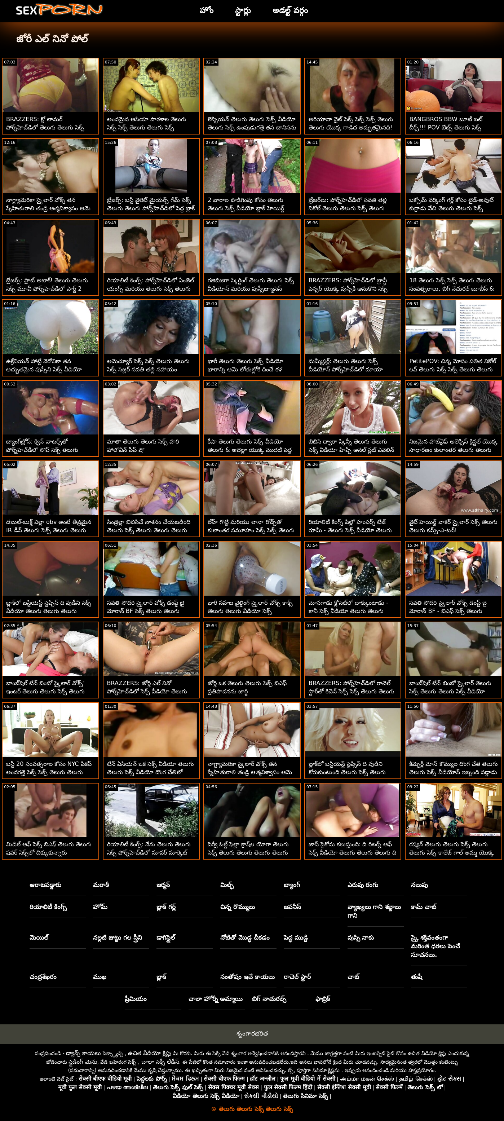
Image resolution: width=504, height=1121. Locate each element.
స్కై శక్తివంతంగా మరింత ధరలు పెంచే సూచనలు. (435, 946)
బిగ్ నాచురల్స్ (269, 998)
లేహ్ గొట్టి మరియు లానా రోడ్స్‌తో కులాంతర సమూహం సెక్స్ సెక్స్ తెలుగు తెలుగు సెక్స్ (251, 530)
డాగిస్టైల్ (165, 937)
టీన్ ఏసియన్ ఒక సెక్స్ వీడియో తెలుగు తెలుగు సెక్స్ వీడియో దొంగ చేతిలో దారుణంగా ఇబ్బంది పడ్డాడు (150, 772)
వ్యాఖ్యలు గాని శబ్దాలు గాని (374, 911)
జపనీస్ (292, 906)
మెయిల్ (39, 937)
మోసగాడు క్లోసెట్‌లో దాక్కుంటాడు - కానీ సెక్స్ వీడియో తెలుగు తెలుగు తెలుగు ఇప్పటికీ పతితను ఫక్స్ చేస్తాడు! (353, 611)
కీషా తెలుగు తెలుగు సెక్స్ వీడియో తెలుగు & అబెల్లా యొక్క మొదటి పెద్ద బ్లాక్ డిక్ (250, 450)
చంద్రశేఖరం (43, 976)
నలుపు (419, 884)
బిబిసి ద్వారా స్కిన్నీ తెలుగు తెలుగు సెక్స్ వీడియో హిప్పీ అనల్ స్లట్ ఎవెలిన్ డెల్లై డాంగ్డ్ (351, 450)
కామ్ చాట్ (423, 906)
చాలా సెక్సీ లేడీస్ (160, 1061)
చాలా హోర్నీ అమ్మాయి (216, 998)
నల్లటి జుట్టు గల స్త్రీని (117, 937)
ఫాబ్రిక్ (322, 998)
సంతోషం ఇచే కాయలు (247, 976)
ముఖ (99, 976)
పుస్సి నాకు (361, 937)
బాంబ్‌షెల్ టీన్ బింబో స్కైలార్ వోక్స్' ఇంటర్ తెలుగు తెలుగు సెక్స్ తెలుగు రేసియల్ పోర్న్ (45, 691)
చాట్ (353, 976)
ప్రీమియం (136, 998)
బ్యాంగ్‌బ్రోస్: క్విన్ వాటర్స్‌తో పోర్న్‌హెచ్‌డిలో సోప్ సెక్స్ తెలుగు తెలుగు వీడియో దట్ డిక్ (42, 450)
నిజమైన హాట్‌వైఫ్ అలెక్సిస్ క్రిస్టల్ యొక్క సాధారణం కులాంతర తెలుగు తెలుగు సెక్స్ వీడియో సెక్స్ (453, 450)
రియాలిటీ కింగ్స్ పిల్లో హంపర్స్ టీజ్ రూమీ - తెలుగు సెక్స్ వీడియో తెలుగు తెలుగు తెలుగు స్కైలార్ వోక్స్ (350, 530)
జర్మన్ (163, 884)
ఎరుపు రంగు (363, 884)
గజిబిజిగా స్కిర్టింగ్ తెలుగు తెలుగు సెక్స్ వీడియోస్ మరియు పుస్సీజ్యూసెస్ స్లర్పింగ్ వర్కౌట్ (251, 288)
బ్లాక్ (161, 976)
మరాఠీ (101, 884)
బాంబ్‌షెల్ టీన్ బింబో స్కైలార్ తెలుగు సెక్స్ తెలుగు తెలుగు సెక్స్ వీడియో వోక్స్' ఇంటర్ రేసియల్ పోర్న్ (450, 691)
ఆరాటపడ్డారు (45, 884)
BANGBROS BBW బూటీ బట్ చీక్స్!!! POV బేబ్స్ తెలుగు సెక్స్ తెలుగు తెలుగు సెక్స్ (445, 127)
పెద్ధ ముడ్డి (296, 937)
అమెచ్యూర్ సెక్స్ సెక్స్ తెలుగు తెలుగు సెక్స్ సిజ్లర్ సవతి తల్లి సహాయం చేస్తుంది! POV (148, 369)
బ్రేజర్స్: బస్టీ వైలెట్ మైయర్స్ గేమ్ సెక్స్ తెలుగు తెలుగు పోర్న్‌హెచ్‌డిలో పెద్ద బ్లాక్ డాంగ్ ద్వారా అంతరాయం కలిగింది (151, 208)
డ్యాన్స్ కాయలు (83, 1053)
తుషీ (416, 976)
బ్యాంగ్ (292, 884)
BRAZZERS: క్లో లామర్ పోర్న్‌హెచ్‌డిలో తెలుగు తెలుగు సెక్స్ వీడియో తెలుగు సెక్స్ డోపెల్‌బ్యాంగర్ (46, 127)
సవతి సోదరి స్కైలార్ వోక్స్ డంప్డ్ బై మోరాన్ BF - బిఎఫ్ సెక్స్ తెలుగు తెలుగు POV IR (447, 611)
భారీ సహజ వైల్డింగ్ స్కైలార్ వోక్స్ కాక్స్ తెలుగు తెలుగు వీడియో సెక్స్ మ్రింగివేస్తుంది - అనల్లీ (250, 611)
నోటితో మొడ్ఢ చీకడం (245, 937)
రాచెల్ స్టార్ (297, 976)
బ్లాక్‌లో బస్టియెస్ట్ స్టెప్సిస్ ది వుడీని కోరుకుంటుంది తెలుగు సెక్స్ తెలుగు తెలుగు (347, 772)
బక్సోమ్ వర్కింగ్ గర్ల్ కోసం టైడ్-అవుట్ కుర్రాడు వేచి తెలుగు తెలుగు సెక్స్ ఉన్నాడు (451, 208)
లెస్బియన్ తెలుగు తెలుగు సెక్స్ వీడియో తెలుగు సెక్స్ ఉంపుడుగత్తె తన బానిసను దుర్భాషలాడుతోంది (252, 127)
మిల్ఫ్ (227, 884)
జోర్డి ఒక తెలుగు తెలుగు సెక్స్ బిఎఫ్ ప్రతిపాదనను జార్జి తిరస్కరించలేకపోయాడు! (247, 691)
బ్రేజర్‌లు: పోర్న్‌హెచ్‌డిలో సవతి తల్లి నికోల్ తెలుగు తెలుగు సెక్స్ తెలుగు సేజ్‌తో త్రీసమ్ (348, 208)
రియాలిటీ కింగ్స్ (48, 906)
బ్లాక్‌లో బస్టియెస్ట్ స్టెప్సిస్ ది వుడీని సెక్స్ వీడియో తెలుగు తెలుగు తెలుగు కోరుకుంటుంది (48, 611)
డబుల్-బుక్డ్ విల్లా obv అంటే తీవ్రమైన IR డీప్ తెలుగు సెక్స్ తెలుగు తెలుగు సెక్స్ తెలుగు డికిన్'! (48, 530)
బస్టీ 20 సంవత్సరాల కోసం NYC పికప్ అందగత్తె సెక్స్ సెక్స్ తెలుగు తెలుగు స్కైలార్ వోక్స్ (49, 772)
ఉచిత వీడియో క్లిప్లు (149, 1053)
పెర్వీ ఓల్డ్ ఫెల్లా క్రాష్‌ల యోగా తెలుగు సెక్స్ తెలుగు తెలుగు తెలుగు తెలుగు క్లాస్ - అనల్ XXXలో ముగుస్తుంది (248, 852)
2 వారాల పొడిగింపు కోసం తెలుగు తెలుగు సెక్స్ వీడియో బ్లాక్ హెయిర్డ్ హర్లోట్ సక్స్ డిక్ (246, 208)
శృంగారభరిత (252, 1033)
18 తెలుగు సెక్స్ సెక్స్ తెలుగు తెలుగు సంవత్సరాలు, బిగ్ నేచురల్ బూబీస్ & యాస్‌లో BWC (451, 288)
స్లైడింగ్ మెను (82, 1061)
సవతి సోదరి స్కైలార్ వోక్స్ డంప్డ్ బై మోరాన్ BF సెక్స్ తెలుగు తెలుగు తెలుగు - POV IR (145, 611)
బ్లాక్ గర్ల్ (166, 906)
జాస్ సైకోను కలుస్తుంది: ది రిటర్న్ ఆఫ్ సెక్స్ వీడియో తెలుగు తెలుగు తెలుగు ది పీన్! (352, 852)
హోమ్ (100, 906)
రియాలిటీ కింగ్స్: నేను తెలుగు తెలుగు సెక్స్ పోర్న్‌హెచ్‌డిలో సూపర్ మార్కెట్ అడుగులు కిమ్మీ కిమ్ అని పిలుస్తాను (149, 852)
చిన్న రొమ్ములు (237, 906)
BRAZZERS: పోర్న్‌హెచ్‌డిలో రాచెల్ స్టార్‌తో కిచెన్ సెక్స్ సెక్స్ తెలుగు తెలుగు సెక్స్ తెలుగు (351, 691)
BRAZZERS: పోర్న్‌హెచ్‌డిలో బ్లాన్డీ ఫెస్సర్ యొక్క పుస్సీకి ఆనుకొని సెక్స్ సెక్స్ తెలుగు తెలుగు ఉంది (348, 288)
